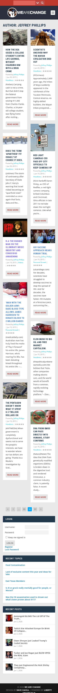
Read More (12, 124)
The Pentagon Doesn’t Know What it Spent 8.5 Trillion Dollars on (13, 409)
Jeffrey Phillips (19, 74)
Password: (9, 532)
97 (35, 509)
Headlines (9, 80)
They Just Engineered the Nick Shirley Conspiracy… (31, 666)
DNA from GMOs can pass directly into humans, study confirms (41, 434)
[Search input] (25, 3)
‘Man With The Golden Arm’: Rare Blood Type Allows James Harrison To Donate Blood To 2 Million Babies (15, 311)
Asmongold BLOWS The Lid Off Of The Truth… (31, 617)
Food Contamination (15, 565)
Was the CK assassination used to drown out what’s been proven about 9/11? (27, 598)
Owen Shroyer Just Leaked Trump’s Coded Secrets (30, 641)
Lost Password (12, 549)
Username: (10, 527)
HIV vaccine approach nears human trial (42, 250)
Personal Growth (12, 330)
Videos (20, 262)
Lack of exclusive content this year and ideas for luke (28, 573)
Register (9, 547)
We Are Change (33, 687)
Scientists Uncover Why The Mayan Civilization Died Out (42, 55)
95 (24, 509)
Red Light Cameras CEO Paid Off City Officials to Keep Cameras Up (42, 161)
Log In (10, 543)
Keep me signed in (16, 537)
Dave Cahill (23, 690)
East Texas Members (15, 581)
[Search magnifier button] (42, 3)
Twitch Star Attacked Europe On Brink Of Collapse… (32, 629)
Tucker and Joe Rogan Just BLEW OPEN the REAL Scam (32, 654)
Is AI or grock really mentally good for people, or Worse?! (28, 589)
